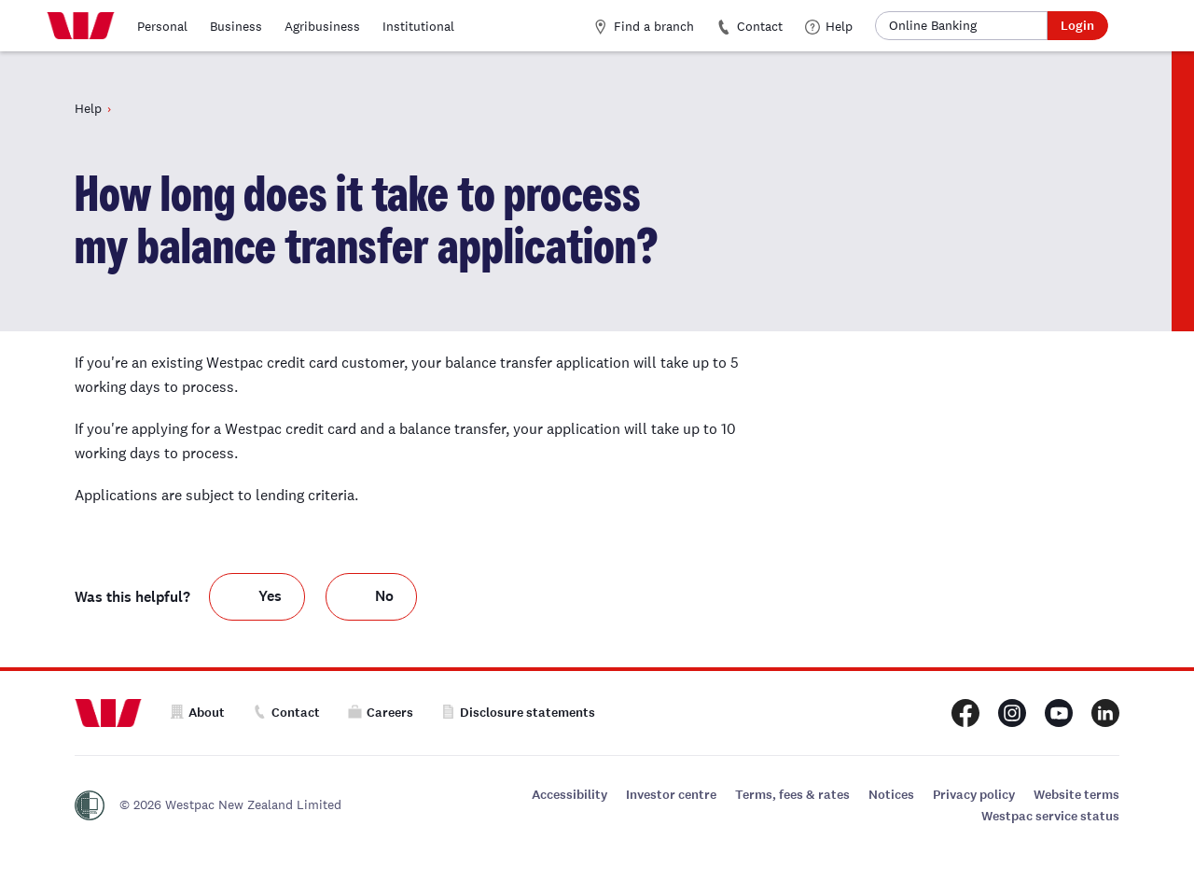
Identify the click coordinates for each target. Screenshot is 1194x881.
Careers (380, 712)
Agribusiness (322, 26)
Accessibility (569, 795)
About (197, 712)
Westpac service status (1050, 816)
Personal (162, 26)
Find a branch (643, 26)
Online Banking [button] (933, 25)
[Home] (81, 26)
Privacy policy (974, 795)
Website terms (1076, 795)
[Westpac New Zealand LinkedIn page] (1105, 713)
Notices (891, 795)
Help (829, 26)
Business (236, 26)
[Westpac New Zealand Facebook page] (965, 713)
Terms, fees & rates (792, 795)
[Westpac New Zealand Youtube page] (1059, 713)
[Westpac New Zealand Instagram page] (1012, 713)
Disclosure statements (518, 712)
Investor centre (671, 795)
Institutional (418, 26)
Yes (270, 596)
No (384, 596)
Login (1077, 26)
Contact (749, 26)
